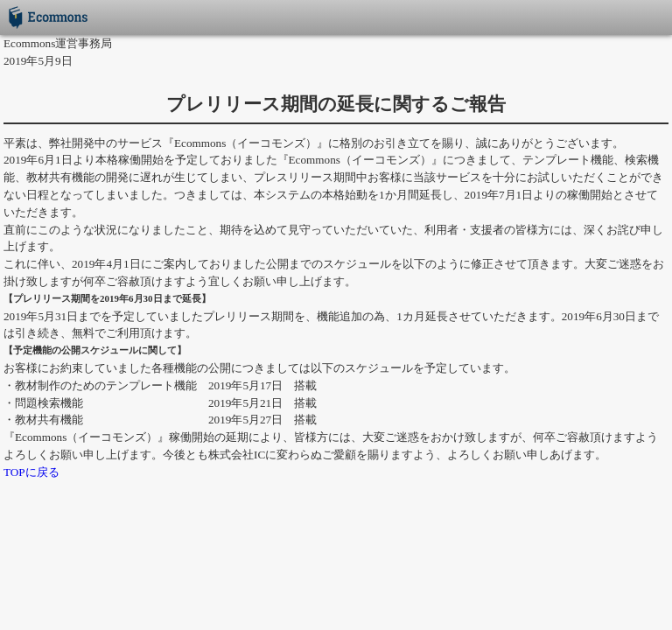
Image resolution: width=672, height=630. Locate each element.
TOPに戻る (32, 472)
